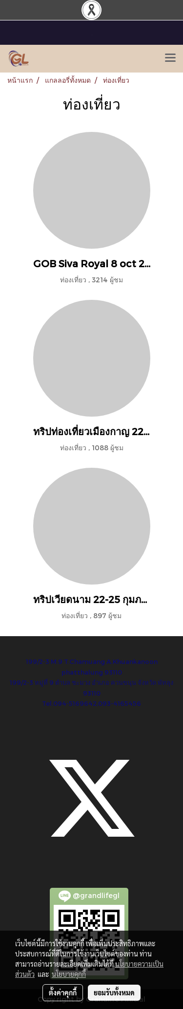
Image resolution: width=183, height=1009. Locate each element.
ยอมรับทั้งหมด (114, 992)
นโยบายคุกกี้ (69, 974)
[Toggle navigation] (170, 58)
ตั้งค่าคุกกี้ (63, 992)
